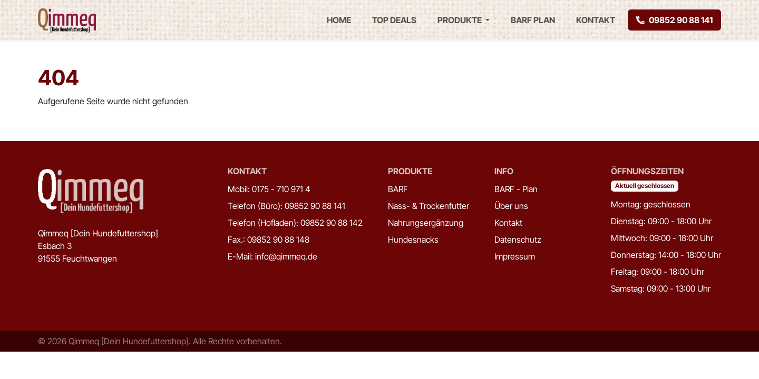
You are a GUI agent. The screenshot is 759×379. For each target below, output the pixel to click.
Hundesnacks (413, 239)
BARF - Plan (516, 189)
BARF (398, 189)
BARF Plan (533, 20)
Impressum (514, 256)
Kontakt (595, 20)
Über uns (511, 206)
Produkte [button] (460, 20)
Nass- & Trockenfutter (428, 206)
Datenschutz (517, 239)
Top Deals (394, 20)
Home (339, 20)
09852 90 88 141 (674, 20)
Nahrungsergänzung (425, 222)
